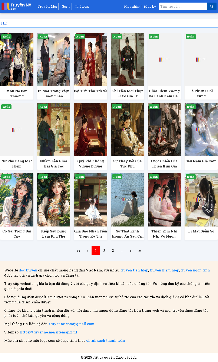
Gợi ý (66, 6)
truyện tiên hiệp (134, 270)
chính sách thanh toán (105, 340)
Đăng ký (150, 6)
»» (139, 250)
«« (78, 250)
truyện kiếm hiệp (164, 270)
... (122, 250)
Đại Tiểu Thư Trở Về (90, 91)
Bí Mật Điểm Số (201, 231)
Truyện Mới (47, 6)
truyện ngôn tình (195, 270)
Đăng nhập (132, 6)
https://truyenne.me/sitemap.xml (48, 332)
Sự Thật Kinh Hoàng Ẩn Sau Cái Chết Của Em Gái (127, 236)
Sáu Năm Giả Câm (201, 161)
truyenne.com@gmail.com (71, 324)
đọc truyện (28, 270)
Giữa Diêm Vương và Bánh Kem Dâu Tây (164, 96)
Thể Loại (82, 6)
